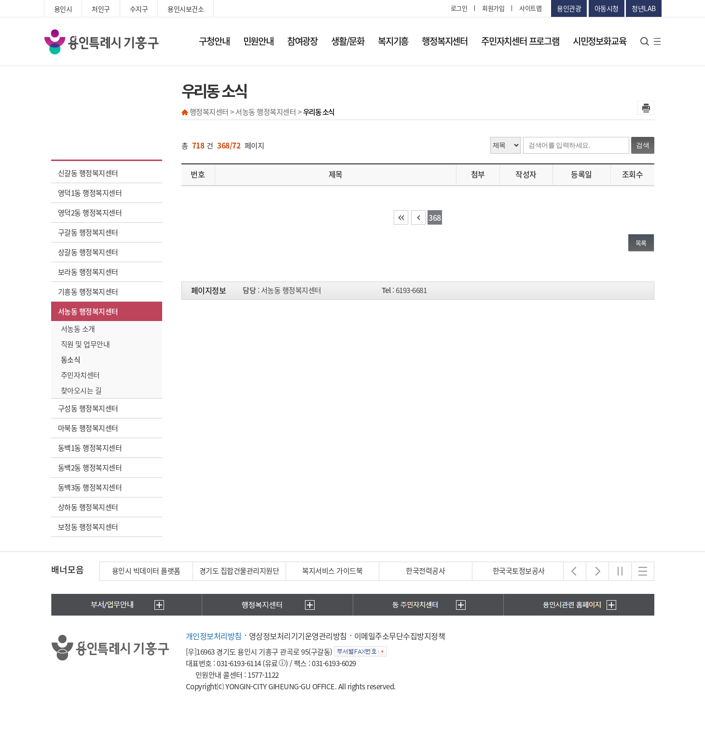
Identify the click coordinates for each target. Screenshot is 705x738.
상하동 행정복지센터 (88, 507)
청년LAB (644, 8)
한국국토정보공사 (519, 570)
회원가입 (493, 8)
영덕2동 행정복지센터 (90, 212)
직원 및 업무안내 (85, 344)
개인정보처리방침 (214, 636)
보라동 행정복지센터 (88, 272)
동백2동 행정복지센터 (90, 467)
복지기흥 (393, 41)
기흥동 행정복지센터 (88, 291)
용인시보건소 (185, 8)
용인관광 (569, 8)
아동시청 (606, 8)
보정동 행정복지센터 (88, 527)
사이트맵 (530, 8)
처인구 (101, 8)
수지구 (139, 8)
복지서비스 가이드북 (332, 570)
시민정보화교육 (599, 41)
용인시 (63, 8)
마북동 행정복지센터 (88, 428)
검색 (643, 145)
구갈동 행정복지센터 (88, 232)
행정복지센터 (445, 41)
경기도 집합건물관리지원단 (239, 570)
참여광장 (302, 41)
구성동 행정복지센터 (88, 408)
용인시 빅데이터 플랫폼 (146, 570)
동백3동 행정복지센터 (90, 487)
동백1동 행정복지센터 (90, 448)
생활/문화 (347, 41)
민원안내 (258, 41)
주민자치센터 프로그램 (520, 41)
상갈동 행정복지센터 (88, 252)
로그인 (459, 8)
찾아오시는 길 (81, 390)
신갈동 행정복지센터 (88, 173)
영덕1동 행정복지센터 (90, 193)
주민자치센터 (80, 375)
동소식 (71, 359)
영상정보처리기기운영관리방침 (298, 636)
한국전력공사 (425, 570)
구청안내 (214, 41)
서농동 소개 (78, 328)
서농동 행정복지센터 (88, 311)
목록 (641, 242)
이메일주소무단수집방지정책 (399, 636)
